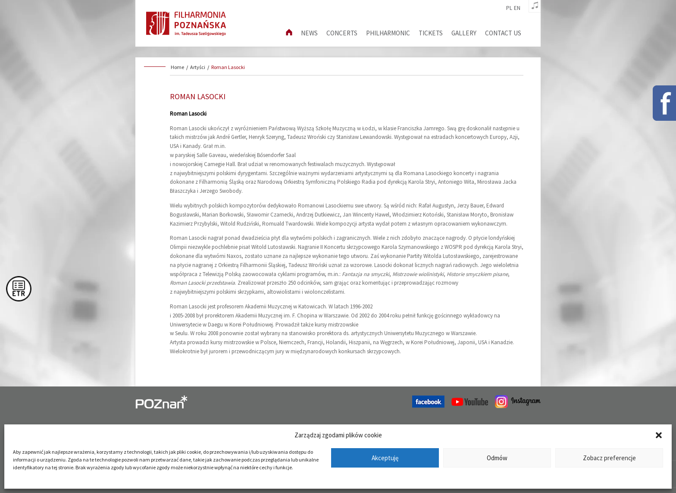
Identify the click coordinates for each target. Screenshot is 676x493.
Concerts (341, 33)
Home (177, 67)
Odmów (497, 458)
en (517, 8)
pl (509, 8)
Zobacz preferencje (609, 458)
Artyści (197, 67)
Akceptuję (385, 458)
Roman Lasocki (228, 67)
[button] (658, 435)
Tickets (431, 33)
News (309, 33)
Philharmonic (388, 33)
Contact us (503, 33)
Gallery (463, 33)
